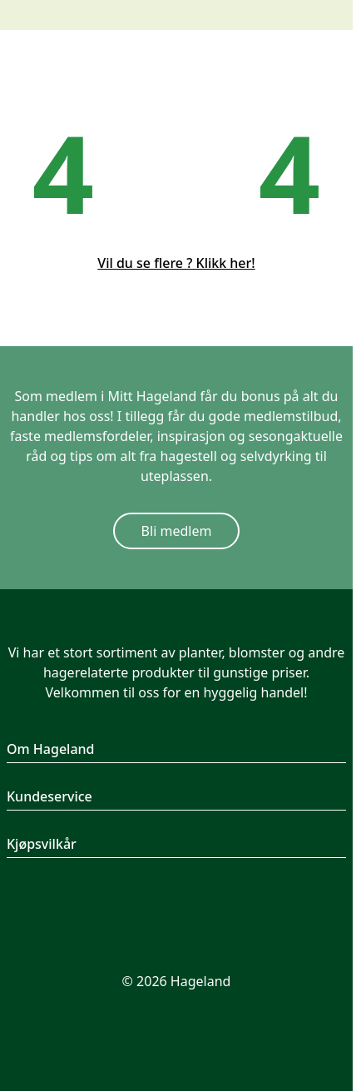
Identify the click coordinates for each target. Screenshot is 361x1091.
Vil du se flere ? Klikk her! (176, 263)
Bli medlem (176, 531)
